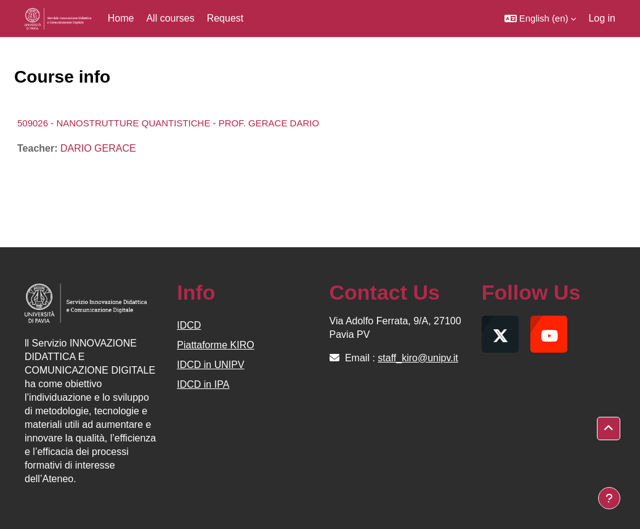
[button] (540, 18)
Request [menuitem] (225, 18)
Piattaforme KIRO (215, 345)
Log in (601, 18)
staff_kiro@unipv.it (418, 358)
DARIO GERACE (98, 148)
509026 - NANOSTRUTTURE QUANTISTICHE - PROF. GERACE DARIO (168, 123)
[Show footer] (609, 498)
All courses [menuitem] (170, 18)
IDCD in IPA (203, 384)
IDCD (189, 325)
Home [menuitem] (121, 18)
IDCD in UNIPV (210, 364)
